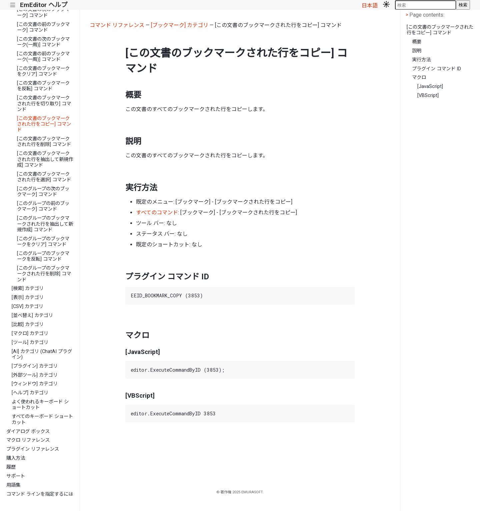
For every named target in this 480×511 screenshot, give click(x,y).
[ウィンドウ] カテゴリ (35, 384)
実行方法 (421, 60)
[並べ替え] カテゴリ (32, 315)
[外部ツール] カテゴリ (35, 375)
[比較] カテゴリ (28, 324)
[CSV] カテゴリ (27, 306)
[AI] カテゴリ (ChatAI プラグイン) (42, 354)
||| (13, 5)
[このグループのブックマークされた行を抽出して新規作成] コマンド (45, 224)
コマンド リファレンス (117, 25)
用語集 (13, 485)
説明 (416, 51)
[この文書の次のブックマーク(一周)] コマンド (43, 42)
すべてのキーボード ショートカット (42, 419)
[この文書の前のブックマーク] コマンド (43, 27)
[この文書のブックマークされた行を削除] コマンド (44, 141)
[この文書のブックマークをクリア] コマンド (43, 71)
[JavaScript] (430, 86)
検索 (463, 4)
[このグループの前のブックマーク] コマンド (43, 206)
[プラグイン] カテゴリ (35, 366)
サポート (15, 476)
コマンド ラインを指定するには (39, 494)
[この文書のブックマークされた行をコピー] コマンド (44, 124)
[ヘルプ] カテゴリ (30, 393)
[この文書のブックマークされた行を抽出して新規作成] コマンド (45, 159)
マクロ (419, 77)
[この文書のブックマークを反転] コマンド (43, 86)
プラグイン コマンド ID (436, 69)
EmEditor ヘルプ (43, 5)
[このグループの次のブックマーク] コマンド (43, 191)
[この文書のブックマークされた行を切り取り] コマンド (44, 103)
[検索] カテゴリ (28, 288)
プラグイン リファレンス (32, 449)
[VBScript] (428, 95)
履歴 (11, 467)
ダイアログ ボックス (28, 431)
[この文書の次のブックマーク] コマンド (43, 12)
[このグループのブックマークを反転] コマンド (43, 256)
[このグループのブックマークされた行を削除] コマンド (44, 274)
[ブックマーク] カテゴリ (179, 25)
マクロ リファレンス (28, 440)
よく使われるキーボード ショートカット (40, 404)
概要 (416, 42)
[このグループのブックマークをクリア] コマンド (43, 241)
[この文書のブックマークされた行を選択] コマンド (44, 177)
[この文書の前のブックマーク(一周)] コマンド (43, 56)
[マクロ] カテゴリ (30, 333)
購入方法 (15, 458)
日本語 (370, 5)
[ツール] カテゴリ (30, 342)
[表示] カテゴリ (28, 297)
